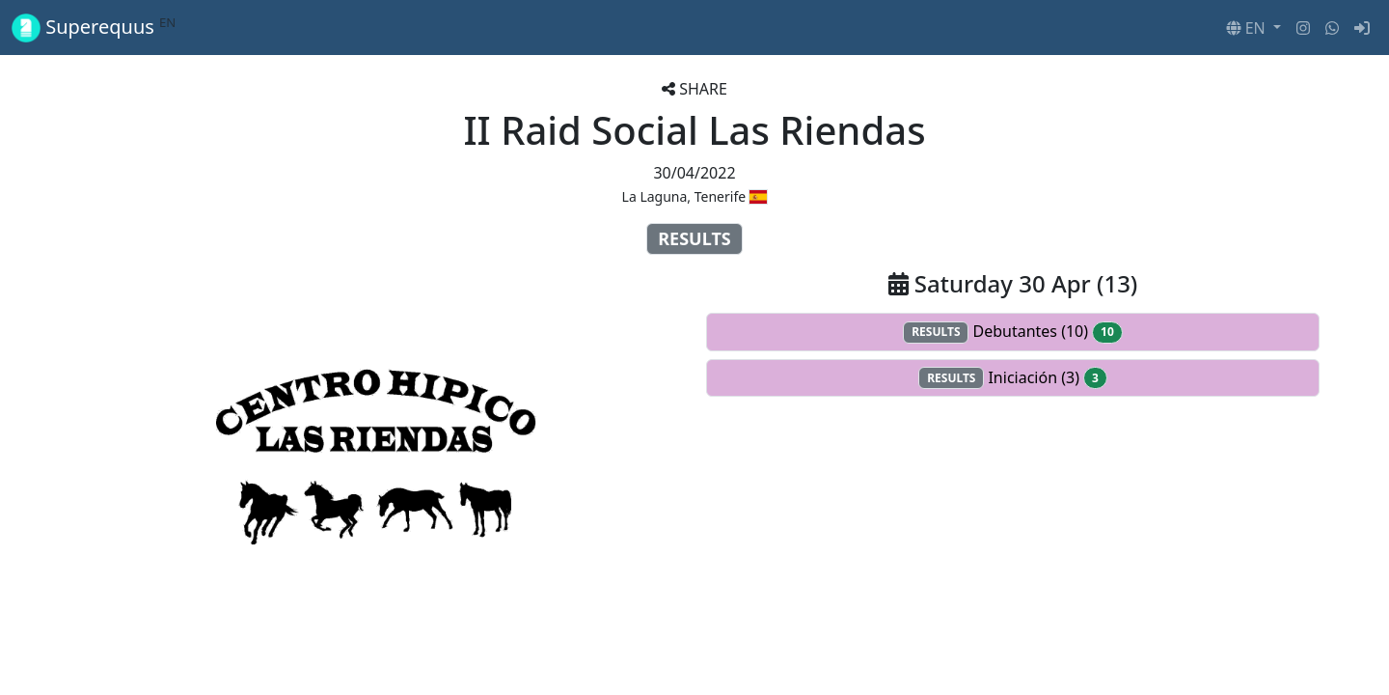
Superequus (94, 27)
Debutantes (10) (1012, 331)
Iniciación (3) (1012, 378)
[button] (1253, 28)
